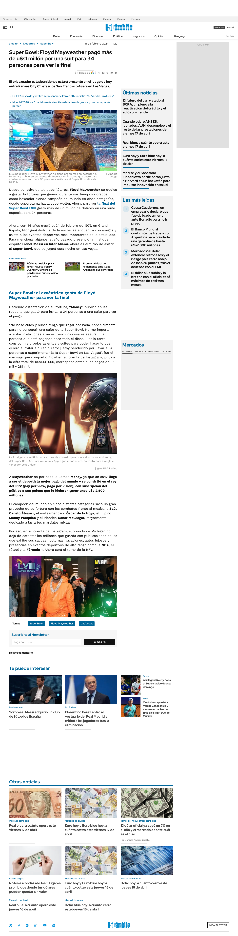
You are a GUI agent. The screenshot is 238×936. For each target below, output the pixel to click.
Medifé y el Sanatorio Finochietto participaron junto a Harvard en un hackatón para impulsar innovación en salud (146, 179)
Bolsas (139, 351)
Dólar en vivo (29, 19)
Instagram (27, 925)
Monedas (127, 351)
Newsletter (230, 36)
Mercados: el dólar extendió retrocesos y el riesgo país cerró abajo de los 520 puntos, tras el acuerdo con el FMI (150, 259)
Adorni (67, 19)
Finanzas (97, 36)
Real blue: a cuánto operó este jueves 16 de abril (32, 907)
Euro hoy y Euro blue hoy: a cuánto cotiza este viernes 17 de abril (145, 160)
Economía (76, 36)
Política (118, 36)
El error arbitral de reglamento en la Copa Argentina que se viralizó (98, 267)
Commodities (152, 351)
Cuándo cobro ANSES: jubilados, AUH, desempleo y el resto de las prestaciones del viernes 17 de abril (147, 127)
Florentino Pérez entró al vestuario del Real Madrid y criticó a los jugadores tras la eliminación (87, 718)
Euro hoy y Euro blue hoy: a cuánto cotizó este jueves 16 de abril (89, 887)
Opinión (159, 36)
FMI (79, 19)
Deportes (29, 43)
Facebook (19, 925)
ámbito (13, 43)
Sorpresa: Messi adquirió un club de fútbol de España (34, 714)
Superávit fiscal (50, 19)
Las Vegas (87, 623)
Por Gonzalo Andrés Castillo (135, 839)
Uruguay (179, 36)
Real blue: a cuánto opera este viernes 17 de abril (146, 144)
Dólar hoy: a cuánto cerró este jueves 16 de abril (144, 885)
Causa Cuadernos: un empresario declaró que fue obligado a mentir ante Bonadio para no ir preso (150, 215)
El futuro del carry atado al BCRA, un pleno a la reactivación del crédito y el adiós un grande (144, 106)
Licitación (92, 19)
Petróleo (135, 19)
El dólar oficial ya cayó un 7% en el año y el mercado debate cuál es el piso (145, 829)
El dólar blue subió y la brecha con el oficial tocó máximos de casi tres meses (150, 279)
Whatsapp (53, 925)
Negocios (138, 36)
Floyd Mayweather (62, 623)
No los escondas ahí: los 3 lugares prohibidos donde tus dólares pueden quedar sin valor (35, 887)
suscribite (219, 27)
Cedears (166, 351)
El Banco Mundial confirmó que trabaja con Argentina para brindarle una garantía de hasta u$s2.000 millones (151, 237)
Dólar (56, 36)
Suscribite (100, 642)
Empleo (107, 19)
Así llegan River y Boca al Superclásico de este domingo (157, 683)
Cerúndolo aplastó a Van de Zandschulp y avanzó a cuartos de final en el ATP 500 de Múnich (156, 709)
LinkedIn (35, 925)
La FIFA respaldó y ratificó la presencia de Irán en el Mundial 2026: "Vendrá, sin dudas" (63, 96)
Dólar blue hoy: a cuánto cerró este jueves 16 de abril (88, 907)
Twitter (10, 925)
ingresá (230, 27)
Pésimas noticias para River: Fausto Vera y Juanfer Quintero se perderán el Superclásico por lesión (42, 270)
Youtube (44, 925)
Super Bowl (47, 43)
